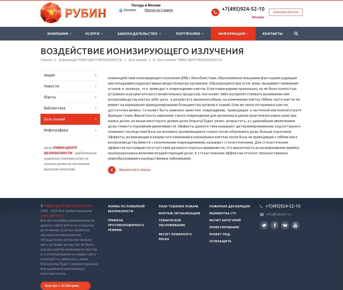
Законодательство (139, 34)
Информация (233, 34)
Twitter (264, 225)
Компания (59, 34)
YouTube (295, 225)
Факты (50, 97)
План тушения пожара (178, 206)
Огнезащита (220, 241)
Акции (49, 75)
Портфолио (190, 34)
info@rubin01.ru (278, 214)
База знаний (54, 119)
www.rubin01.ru (52, 215)
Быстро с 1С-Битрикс (62, 286)
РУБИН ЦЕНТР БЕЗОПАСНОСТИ (68, 206)
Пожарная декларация (229, 206)
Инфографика (56, 130)
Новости (51, 86)
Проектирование (224, 227)
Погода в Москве (146, 5)
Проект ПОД (219, 234)
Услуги (94, 34)
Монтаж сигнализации (179, 213)
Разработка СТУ (222, 213)
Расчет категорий (225, 220)
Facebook (275, 225)
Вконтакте (284, 225)
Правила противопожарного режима (126, 225)
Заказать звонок (286, 12)
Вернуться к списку (129, 170)
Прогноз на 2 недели (159, 10)
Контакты (273, 33)
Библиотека (54, 108)
